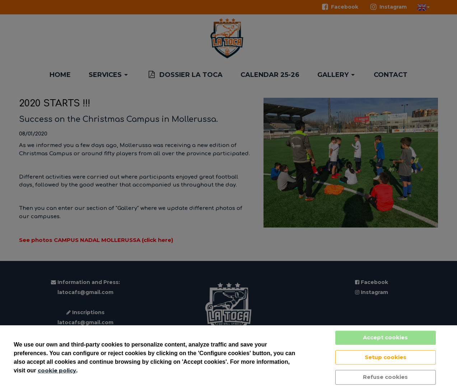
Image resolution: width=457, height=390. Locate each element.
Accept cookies (385, 337)
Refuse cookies (385, 376)
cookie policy (57, 370)
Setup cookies (385, 357)
